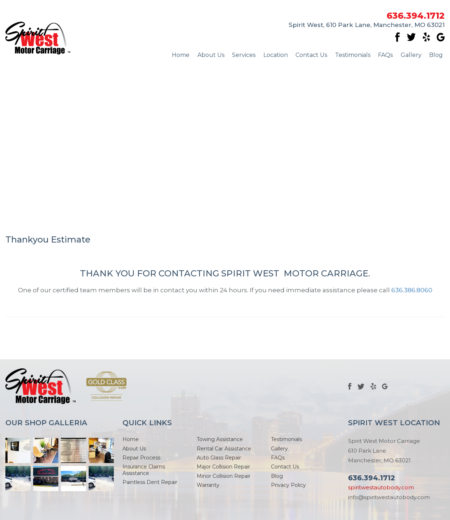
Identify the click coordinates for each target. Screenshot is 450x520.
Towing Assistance (220, 439)
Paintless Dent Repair (149, 482)
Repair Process (141, 457)
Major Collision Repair (223, 466)
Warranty (208, 485)
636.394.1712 (416, 16)
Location (275, 55)
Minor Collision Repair (223, 476)
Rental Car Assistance (224, 448)
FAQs (385, 55)
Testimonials (352, 55)
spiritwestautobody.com (381, 487)
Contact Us (311, 55)
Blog (436, 55)
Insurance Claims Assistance (143, 469)
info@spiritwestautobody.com (389, 497)
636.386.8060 (411, 290)
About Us (210, 55)
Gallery (411, 55)
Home (181, 55)
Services (243, 55)
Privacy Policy (288, 485)
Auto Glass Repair (219, 457)
